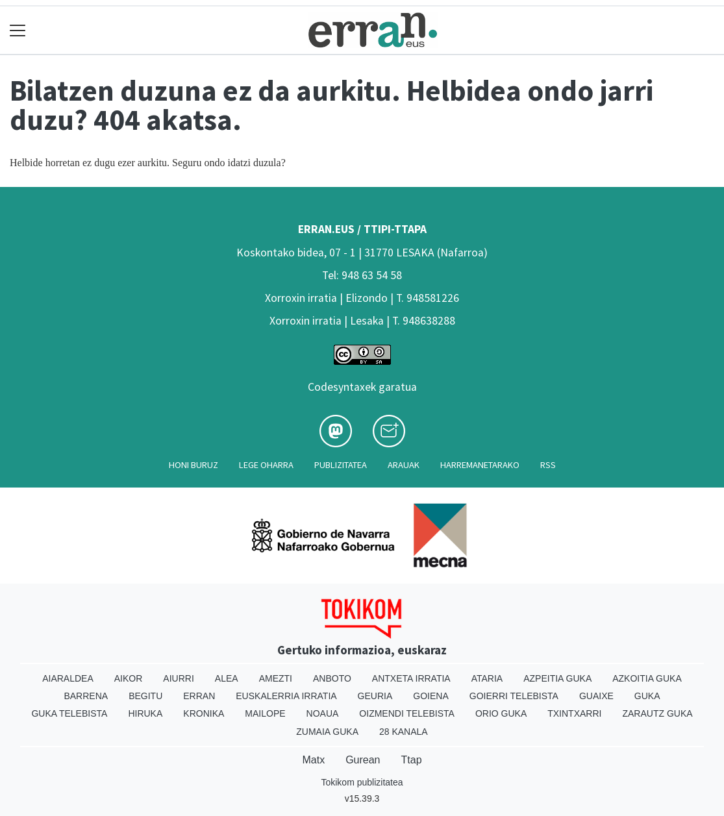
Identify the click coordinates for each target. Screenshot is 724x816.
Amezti (275, 678)
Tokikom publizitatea (362, 782)
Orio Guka (501, 713)
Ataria (487, 678)
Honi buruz (193, 465)
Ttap (411, 759)
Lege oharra (266, 465)
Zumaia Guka (327, 731)
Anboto (332, 678)
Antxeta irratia (411, 678)
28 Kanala (403, 731)
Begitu (145, 696)
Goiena (430, 696)
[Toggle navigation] (18, 30)
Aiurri (178, 678)
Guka (647, 696)
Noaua (322, 713)
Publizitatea (340, 465)
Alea (226, 678)
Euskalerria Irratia (286, 696)
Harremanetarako (479, 465)
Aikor (128, 678)
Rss (548, 465)
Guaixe (596, 696)
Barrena (86, 696)
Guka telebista (69, 713)
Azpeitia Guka (557, 678)
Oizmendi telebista (407, 713)
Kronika (203, 713)
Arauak (403, 465)
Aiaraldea (68, 678)
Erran (199, 696)
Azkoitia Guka (647, 678)
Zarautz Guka (657, 713)
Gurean (362, 759)
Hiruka (145, 713)
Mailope (265, 713)
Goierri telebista (513, 696)
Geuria (375, 696)
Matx (313, 759)
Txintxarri (574, 713)
